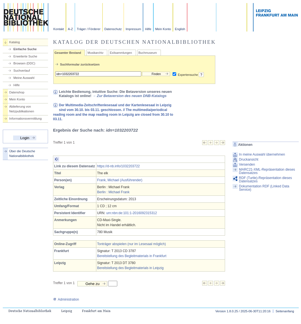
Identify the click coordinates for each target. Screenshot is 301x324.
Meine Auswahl (23, 77)
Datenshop (16, 92)
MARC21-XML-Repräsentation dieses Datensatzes (267, 171)
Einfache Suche (25, 49)
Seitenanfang (285, 311)
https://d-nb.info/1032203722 (118, 166)
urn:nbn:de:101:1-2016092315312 (131, 213)
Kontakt (58, 29)
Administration (66, 299)
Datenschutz (113, 29)
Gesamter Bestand (67, 52)
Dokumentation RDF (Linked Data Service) (264, 188)
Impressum (133, 29)
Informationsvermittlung (25, 118)
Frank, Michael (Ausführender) (119, 180)
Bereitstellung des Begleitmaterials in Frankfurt (131, 256)
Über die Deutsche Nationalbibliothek (22, 153)
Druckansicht (248, 159)
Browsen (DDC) (24, 63)
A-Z (70, 29)
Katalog (14, 42)
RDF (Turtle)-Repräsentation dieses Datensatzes (265, 179)
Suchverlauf (21, 70)
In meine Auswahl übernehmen (262, 154)
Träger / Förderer (89, 29)
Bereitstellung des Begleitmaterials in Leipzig (130, 268)
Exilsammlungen (121, 52)
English (180, 29)
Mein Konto (163, 29)
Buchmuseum (147, 52)
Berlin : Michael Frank (113, 192)
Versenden (247, 164)
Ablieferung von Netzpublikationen (21, 109)
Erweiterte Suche (25, 56)
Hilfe (148, 29)
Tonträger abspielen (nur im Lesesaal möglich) (131, 244)
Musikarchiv (95, 52)
